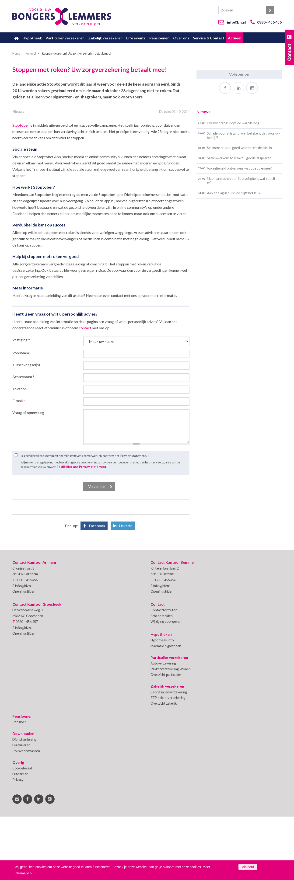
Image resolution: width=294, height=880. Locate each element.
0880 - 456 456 (269, 22)
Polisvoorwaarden (26, 814)
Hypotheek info (162, 704)
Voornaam (20, 416)
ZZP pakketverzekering (168, 761)
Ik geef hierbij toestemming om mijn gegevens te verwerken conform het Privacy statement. (85, 519)
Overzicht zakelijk (163, 767)
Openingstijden (23, 655)
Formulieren (21, 809)
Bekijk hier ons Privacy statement (81, 530)
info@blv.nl (236, 22)
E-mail (18, 464)
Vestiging (21, 403)
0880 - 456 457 (27, 685)
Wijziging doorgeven (165, 685)
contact (85, 391)
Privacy (17, 843)
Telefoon (19, 452)
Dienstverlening (24, 803)
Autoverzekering (163, 727)
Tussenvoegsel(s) (26, 428)
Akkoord (248, 867)
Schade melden (161, 679)
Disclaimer (20, 837)
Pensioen (19, 786)
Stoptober (20, 188)
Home (16, 53)
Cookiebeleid (22, 832)
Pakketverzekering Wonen (170, 732)
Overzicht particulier (165, 738)
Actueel (31, 53)
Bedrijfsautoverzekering (168, 756)
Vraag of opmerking (28, 476)
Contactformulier (163, 674)
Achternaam (23, 440)
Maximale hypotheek (165, 709)
